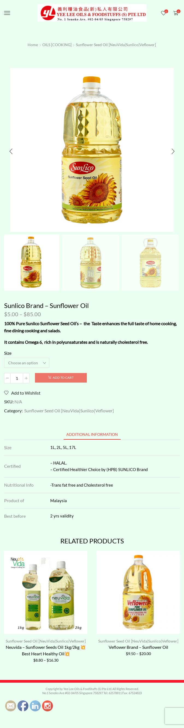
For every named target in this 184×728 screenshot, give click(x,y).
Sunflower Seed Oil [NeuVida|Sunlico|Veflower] (116, 44)
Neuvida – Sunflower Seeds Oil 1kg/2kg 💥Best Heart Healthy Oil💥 (46, 650)
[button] (11, 151)
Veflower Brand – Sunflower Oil (138, 647)
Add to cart (63, 377)
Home (33, 44)
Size (7, 353)
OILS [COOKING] (57, 44)
